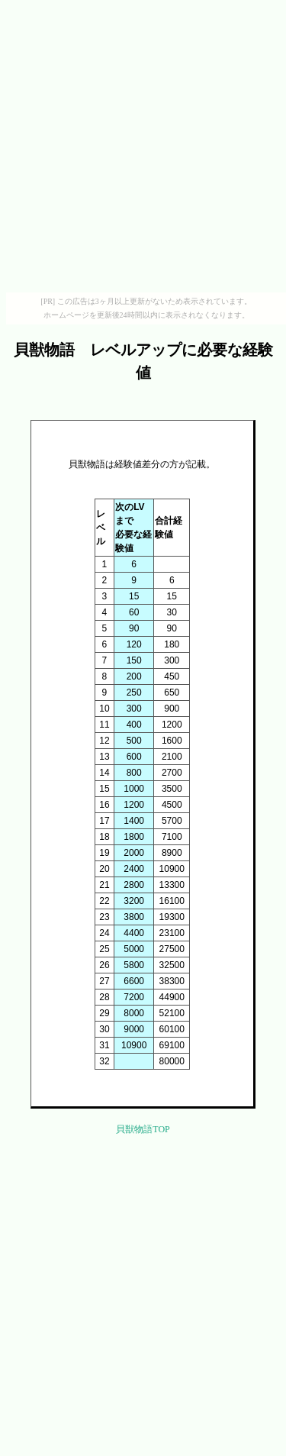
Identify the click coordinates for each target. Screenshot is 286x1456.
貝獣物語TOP (142, 1129)
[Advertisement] (143, 149)
